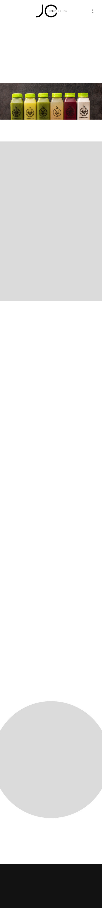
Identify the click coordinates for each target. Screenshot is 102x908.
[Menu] (93, 11)
